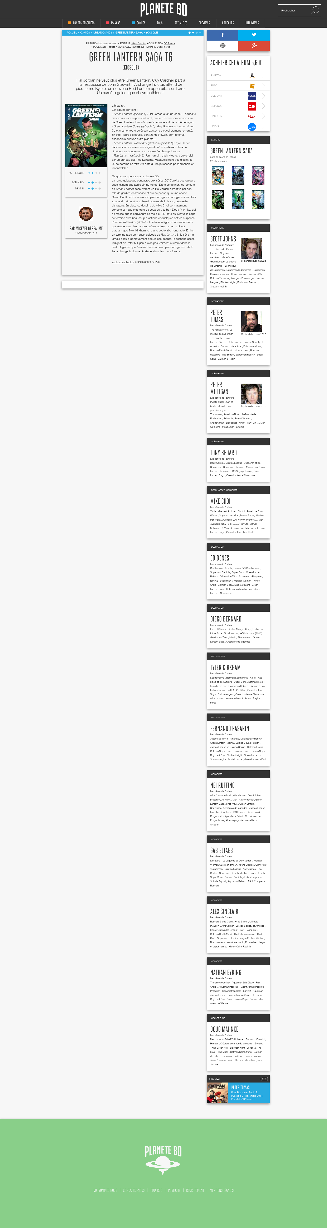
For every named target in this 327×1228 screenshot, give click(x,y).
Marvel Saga (247, 515)
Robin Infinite (235, 342)
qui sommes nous (105, 1190)
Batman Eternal (255, 746)
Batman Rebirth (233, 877)
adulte (112, 46)
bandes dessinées (81, 23)
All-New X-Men (229, 799)
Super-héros (163, 46)
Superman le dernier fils (239, 269)
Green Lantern (233, 532)
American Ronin (232, 414)
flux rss (156, 1190)
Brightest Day (217, 755)
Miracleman (228, 426)
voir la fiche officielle (122, 261)
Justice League (233, 868)
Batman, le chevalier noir (239, 588)
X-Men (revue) (246, 799)
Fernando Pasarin (229, 729)
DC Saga (257, 995)
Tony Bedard (223, 453)
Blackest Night (242, 584)
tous (160, 23)
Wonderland (239, 795)
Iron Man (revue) (249, 527)
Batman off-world (255, 1039)
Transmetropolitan (220, 982)
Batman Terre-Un (219, 278)
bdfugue (233, 106)
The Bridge (228, 354)
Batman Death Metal (221, 350)
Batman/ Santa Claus (221, 921)
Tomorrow (216, 414)
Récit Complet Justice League (226, 462)
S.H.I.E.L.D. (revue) (238, 523)
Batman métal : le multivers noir (226, 942)
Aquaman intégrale (229, 986)
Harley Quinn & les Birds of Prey (227, 929)
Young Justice (246, 864)
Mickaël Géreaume (89, 228)
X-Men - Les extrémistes (223, 511)
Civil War (240, 690)
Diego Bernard (225, 619)
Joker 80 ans (241, 350)
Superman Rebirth (245, 354)
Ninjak (242, 422)
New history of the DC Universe (227, 1039)
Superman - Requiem (250, 576)
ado (104, 46)
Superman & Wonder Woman (235, 580)
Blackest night (227, 282)
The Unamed (217, 249)
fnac (233, 86)
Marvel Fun (252, 467)
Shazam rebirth (218, 286)
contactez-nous (134, 1190)
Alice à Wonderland (220, 795)
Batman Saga (225, 584)
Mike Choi (220, 501)
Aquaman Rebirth (237, 881)
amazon (233, 76)
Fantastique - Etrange (143, 46)
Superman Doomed (233, 467)
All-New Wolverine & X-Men (248, 519)
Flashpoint (251, 929)
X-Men (225, 527)
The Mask (223, 1051)
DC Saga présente (242, 471)
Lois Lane (215, 860)
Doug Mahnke (224, 1029)
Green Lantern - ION (254, 759)
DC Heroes (239, 812)
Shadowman (217, 422)
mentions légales (222, 1190)
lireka (233, 127)
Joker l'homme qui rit (221, 1060)
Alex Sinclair (224, 912)
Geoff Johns (223, 239)
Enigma (240, 426)
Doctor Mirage (235, 629)
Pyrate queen (217, 401)
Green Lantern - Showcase (240, 475)
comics (139, 23)
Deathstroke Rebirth (221, 568)
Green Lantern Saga (231, 151)
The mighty (216, 337)
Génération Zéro (228, 576)
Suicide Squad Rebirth (247, 742)
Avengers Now (218, 523)
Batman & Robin (226, 358)
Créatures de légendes (238, 641)
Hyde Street (228, 257)
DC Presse (169, 43)
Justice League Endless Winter (247, 938)
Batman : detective (231, 346)
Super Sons (237, 572)
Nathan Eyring (225, 972)
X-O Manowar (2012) (251, 633)
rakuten (233, 117)
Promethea (251, 942)
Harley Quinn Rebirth (240, 946)
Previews (204, 23)
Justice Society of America (224, 738)
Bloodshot (231, 422)
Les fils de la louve (232, 759)
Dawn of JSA (255, 274)
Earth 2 (214, 580)
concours (228, 23)
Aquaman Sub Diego (243, 982)
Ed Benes (219, 558)
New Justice (249, 868)
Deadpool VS (217, 677)
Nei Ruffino (222, 785)
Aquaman (225, 471)
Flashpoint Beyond (247, 282)
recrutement (195, 1190)
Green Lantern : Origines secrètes (221, 253)
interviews (252, 23)
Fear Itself (248, 532)
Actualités (181, 23)
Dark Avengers (226, 694)
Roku (253, 677)
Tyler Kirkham (225, 668)
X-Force (234, 527)
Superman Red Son (232, 1056)
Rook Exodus (238, 274)
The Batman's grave (244, 934)
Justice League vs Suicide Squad (227, 746)
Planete (164, 10)
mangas (113, 23)
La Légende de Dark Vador (237, 860)
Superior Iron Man (228, 515)
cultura (233, 96)
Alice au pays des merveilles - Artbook (230, 698)
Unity (248, 629)
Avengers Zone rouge (242, 278)
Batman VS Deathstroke (246, 568)
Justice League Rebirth (252, 873)
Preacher (215, 990)
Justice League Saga (239, 995)
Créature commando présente (236, 1043)
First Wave (232, 803)
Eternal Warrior (242, 418)
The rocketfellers (219, 329)
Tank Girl (251, 422)
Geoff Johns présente (252, 986)
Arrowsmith (227, 925)
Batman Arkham (252, 346)
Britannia (228, 418)
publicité (174, 1190)
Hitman (214, 1043)
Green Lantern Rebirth (222, 742)
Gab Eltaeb (221, 851)
